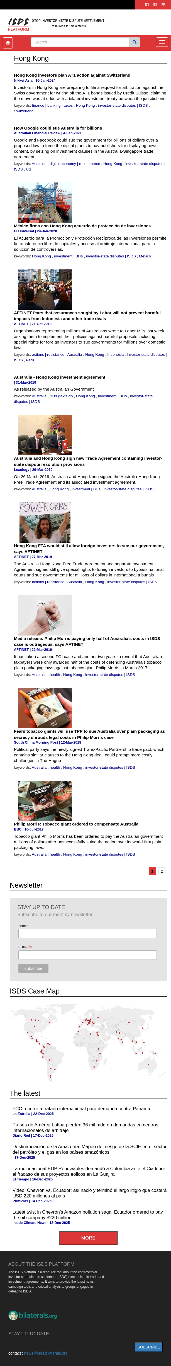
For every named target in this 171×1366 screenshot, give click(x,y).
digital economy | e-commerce (75, 164)
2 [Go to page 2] (162, 871)
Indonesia (116, 354)
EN (147, 4)
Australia (40, 164)
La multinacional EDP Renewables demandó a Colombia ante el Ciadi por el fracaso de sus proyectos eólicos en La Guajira (89, 1171)
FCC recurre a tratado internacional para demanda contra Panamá (81, 1108)
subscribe (149, 1347)
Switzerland (23, 111)
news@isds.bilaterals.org (46, 1353)
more (88, 1238)
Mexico (145, 256)
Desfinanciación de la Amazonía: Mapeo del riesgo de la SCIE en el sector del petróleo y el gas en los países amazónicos (90, 1149)
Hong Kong (86, 105)
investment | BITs (69, 256)
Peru (30, 360)
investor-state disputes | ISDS (123, 105)
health (55, 675)
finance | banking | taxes (53, 105)
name (23, 926)
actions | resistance (48, 354)
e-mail (25, 946)
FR (163, 4)
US (28, 169)
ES (155, 4)
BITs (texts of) (62, 396)
